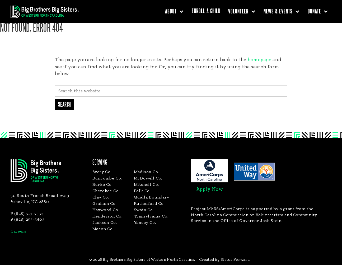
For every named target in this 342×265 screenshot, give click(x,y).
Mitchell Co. (146, 184)
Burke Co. (102, 184)
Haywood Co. (105, 209)
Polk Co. (142, 190)
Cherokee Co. (106, 190)
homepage (259, 59)
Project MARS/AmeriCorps (218, 208)
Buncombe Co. (107, 178)
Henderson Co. (107, 216)
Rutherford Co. (149, 203)
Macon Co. (103, 228)
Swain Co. (144, 209)
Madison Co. (146, 171)
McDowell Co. (148, 178)
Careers (18, 231)
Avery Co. (102, 171)
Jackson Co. (104, 222)
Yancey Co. (145, 222)
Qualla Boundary (151, 197)
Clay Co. (100, 197)
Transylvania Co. (151, 216)
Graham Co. (104, 203)
